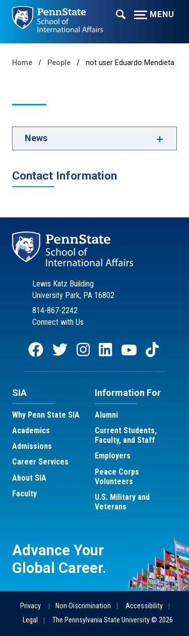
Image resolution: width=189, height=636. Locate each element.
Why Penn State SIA (46, 415)
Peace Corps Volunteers (117, 476)
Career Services (40, 462)
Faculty (24, 493)
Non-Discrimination (83, 606)
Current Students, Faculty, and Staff (126, 435)
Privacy (30, 606)
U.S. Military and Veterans (122, 501)
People (59, 63)
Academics (31, 430)
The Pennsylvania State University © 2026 (112, 620)
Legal (30, 620)
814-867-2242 (55, 310)
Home (22, 63)
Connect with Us (58, 322)
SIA (19, 392)
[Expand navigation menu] (121, 13)
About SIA (29, 478)
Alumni (106, 415)
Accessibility (144, 606)
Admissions (32, 446)
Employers (113, 455)
